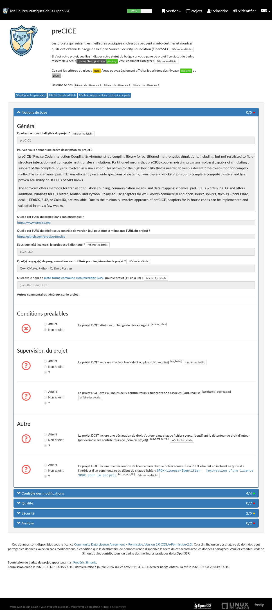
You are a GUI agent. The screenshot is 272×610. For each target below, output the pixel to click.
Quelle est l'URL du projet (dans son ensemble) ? (50, 217)
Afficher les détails (181, 49)
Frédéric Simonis (84, 562)
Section (171, 11)
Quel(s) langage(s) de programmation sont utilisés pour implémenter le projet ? (71, 261)
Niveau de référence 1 (88, 85)
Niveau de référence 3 (146, 85)
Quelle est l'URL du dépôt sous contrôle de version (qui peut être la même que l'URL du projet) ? (83, 230)
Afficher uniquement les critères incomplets (104, 95)
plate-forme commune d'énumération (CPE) (74, 278)
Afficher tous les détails (62, 95)
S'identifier (244, 11)
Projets (194, 11)
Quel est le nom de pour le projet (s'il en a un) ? (80, 278)
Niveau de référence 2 (117, 85)
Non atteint (49, 330)
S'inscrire (217, 11)
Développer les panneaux (31, 95)
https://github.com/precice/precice (41, 236)
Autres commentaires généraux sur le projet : (48, 294)
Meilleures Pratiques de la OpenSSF (40, 11)
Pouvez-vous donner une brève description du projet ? (54, 150)
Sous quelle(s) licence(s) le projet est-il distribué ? (51, 244)
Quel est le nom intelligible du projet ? (43, 133)
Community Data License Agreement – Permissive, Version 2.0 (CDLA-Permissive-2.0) (133, 544)
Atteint (49, 324)
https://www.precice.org (34, 222)
